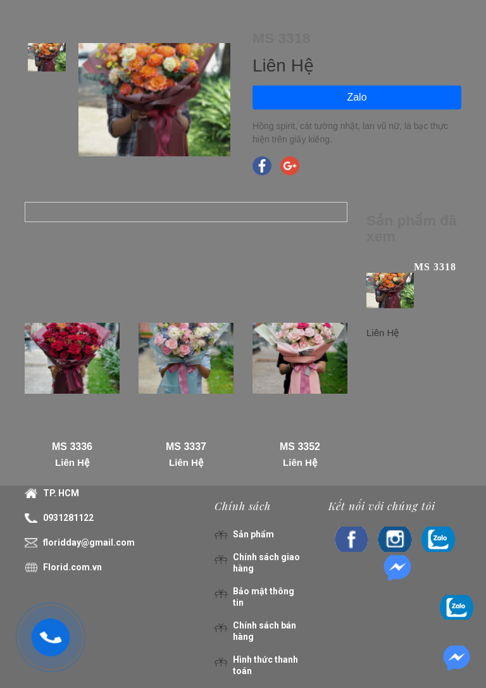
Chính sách (243, 506)
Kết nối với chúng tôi (381, 506)
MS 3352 (300, 446)
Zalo (356, 97)
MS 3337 (186, 446)
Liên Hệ (72, 462)
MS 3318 (435, 266)
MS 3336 (72, 446)
